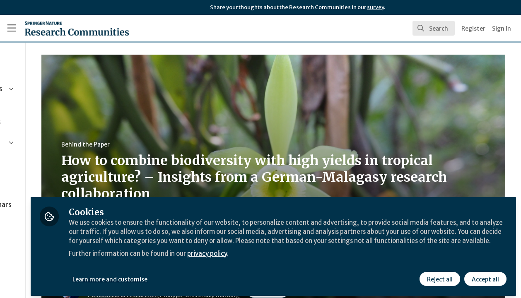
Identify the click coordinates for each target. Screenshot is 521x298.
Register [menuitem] (473, 28)
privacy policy (295, 260)
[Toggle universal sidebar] (11, 28)
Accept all (484, 276)
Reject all (439, 276)
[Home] (76, 28)
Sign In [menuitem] (501, 28)
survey (375, 7)
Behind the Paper (157, 144)
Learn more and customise (191, 276)
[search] (433, 28)
